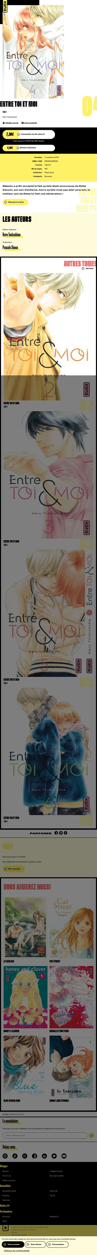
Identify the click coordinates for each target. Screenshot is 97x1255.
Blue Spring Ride (56, 1176)
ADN (4, 1221)
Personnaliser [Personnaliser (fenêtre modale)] (58, 1244)
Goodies (6, 1196)
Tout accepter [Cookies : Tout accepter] (14, 1244)
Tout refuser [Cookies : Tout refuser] (36, 1244)
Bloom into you (9, 1180)
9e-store (6, 1217)
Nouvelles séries (9, 1191)
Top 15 (52, 1196)
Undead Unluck (56, 1171)
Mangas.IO (54, 1217)
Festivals (6, 1200)
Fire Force (7, 1176)
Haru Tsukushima (10, 117)
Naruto (6, 1171)
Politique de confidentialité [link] (16, 1251)
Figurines (53, 1191)
